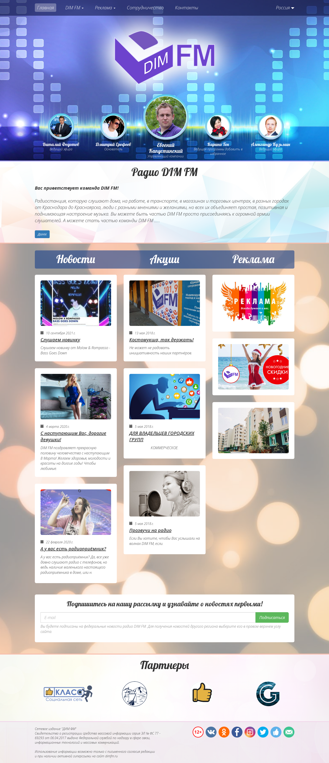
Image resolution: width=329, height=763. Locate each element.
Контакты (186, 8)
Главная (45, 8)
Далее (42, 234)
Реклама (105, 8)
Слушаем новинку (60, 340)
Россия (283, 8)
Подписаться (272, 617)
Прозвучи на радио (150, 530)
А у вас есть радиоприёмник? (73, 549)
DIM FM (74, 8)
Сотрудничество (145, 8)
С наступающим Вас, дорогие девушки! (73, 436)
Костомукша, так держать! (161, 340)
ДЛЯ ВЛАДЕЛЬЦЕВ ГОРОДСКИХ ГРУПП (161, 436)
